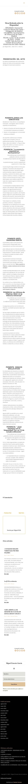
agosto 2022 (4, 727)
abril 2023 (3, 715)
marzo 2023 (3, 717)
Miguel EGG (8, 46)
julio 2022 (3, 729)
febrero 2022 (4, 733)
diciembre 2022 (4, 720)
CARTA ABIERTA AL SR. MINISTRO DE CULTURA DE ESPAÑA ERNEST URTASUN (12, 612)
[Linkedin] (18, 13)
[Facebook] (20, 13)
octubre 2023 (4, 713)
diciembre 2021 (4, 738)
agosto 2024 (4, 704)
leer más (6, 574)
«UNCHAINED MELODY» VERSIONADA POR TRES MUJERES (11, 551)
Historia (20, 46)
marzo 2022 (3, 731)
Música (12, 555)
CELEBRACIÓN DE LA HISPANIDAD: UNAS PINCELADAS (14, 765)
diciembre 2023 (4, 710)
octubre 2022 (4, 722)
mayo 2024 (3, 706)
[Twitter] (22, 13)
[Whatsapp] (15, 13)
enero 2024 (3, 708)
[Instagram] (24, 13)
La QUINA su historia (10, 581)
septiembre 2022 (5, 724)
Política (16, 616)
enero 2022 (3, 736)
